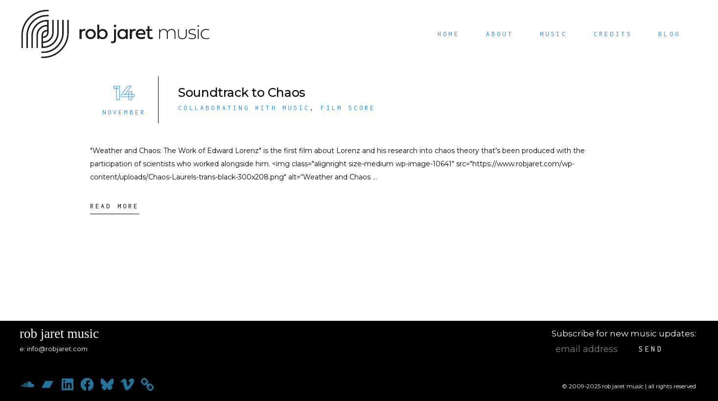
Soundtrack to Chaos (241, 92)
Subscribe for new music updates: (624, 334)
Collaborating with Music (244, 107)
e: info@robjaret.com (54, 349)
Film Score (348, 107)
